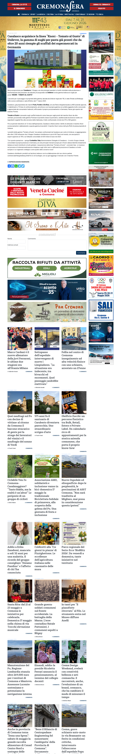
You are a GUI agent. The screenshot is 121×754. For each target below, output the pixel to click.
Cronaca (25, 14)
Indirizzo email (17, 247)
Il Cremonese (19, 8)
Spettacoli (69, 14)
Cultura (50, 14)
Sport (32, 14)
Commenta (81, 253)
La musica (41, 14)
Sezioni (91, 14)
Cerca (99, 14)
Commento (57, 244)
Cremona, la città (19, 5)
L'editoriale (80, 14)
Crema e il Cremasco (101, 5)
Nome (17, 240)
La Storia (59, 14)
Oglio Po (101, 8)
